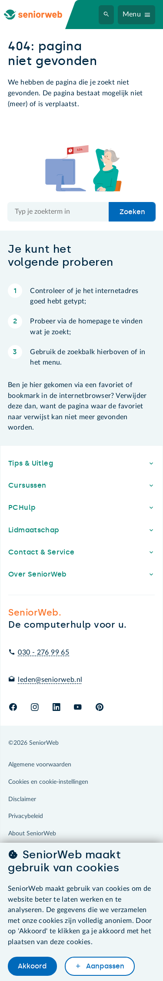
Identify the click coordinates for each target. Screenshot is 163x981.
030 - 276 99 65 (43, 652)
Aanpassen (104, 966)
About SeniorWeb (32, 834)
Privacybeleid (25, 816)
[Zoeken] (106, 14)
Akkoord (32, 966)
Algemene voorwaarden (39, 765)
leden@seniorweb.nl (50, 679)
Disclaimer (22, 799)
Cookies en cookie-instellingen (48, 782)
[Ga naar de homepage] (40, 14)
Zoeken (132, 212)
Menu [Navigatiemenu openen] (132, 14)
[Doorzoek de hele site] (58, 212)
